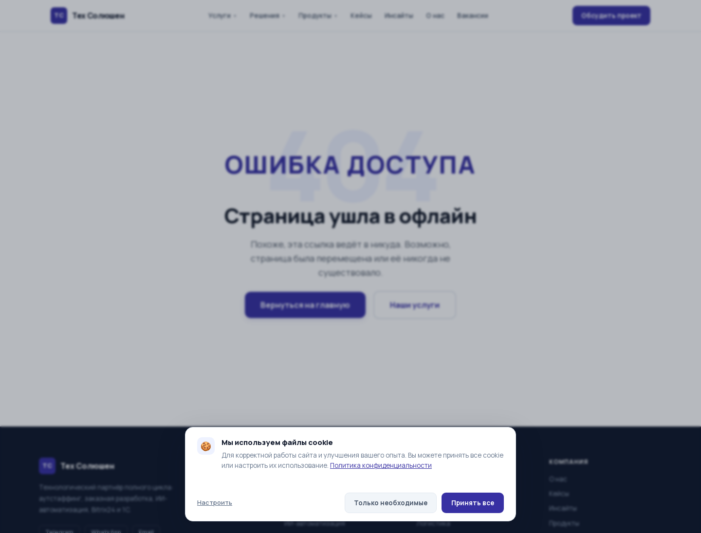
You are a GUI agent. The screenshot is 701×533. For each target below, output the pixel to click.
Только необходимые (390, 502)
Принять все (472, 502)
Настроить (214, 502)
